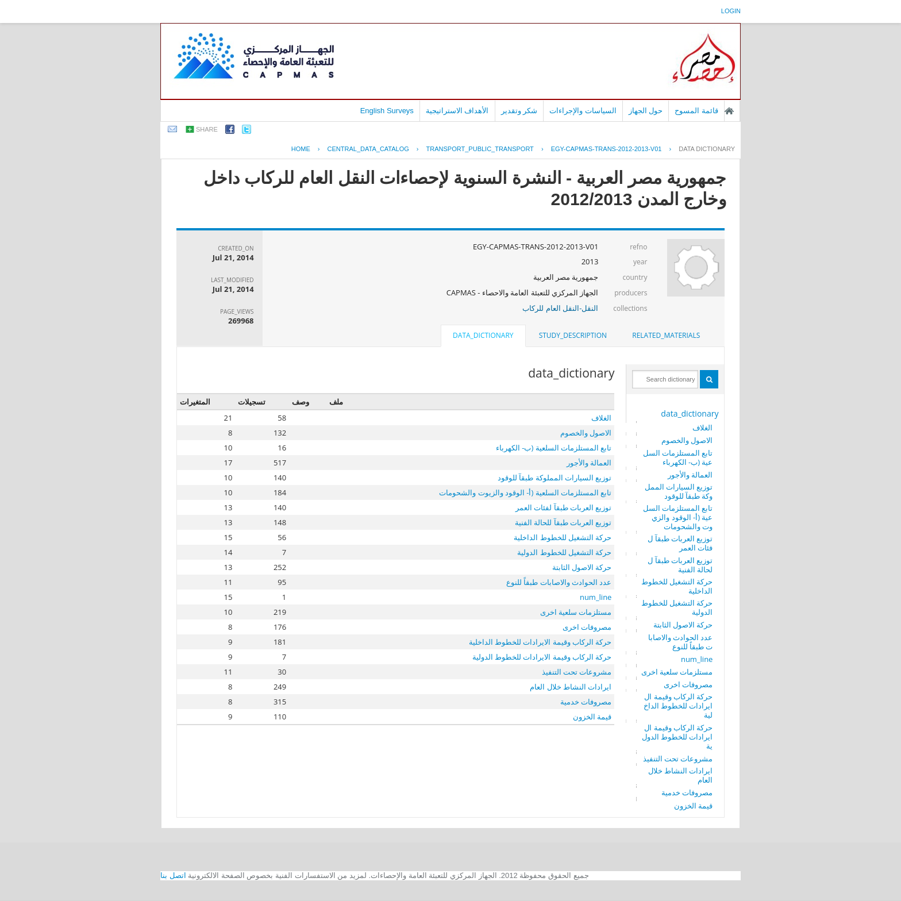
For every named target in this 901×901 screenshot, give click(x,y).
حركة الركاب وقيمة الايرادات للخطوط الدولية (677, 736)
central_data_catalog (368, 148)
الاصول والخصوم (687, 440)
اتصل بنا (173, 875)
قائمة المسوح (696, 110)
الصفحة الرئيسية (729, 110)
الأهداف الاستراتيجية (457, 110)
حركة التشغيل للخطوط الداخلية (677, 586)
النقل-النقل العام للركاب (560, 308)
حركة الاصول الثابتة (683, 624)
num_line (697, 659)
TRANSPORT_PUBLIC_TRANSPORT (480, 148)
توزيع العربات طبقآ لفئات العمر (680, 543)
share (207, 129)
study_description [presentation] (573, 335)
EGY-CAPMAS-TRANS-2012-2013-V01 (606, 148)
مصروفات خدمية (687, 792)
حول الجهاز (646, 110)
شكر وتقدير (519, 110)
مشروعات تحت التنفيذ (678, 758)
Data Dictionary (707, 148)
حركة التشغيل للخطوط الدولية (677, 607)
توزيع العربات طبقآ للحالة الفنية (680, 565)
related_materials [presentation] (666, 335)
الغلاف (702, 427)
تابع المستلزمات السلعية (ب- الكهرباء (678, 457)
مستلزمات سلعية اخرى (677, 671)
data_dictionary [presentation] (483, 335)
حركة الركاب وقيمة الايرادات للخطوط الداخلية (678, 705)
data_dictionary (689, 413)
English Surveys (387, 110)
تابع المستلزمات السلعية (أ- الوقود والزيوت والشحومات (678, 517)
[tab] (666, 335)
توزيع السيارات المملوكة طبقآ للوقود (679, 491)
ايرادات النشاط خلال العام (680, 775)
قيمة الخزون (693, 805)
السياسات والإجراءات (583, 110)
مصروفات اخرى (688, 684)
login (731, 10)
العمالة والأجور (690, 474)
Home (300, 148)
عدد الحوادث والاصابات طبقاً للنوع (680, 642)
